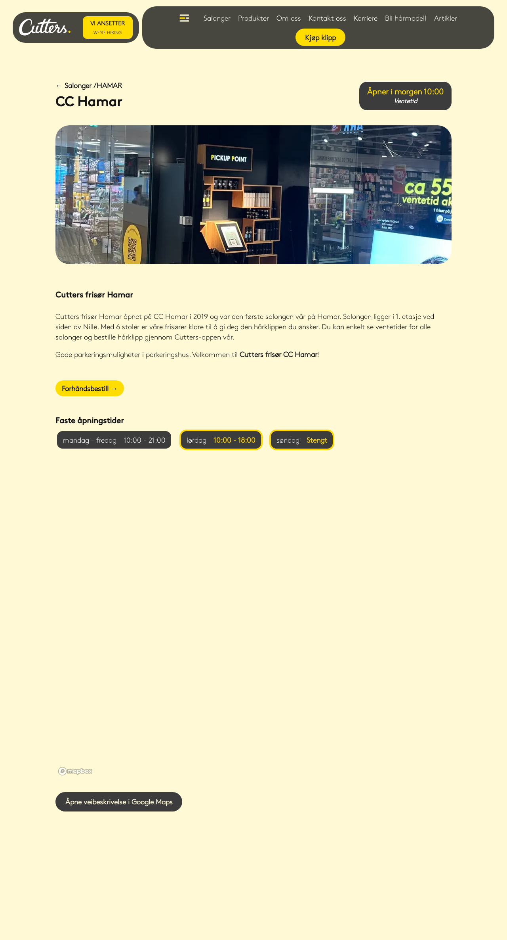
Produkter (253, 18)
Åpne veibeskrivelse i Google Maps (119, 801)
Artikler (445, 18)
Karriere (365, 18)
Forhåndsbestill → (90, 388)
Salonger (217, 18)
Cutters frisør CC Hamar (278, 354)
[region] (253, 621)
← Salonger (88, 85)
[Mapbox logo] (75, 771)
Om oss (288, 18)
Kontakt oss (327, 18)
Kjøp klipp (320, 37)
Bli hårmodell (405, 18)
